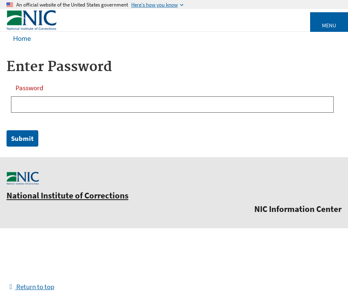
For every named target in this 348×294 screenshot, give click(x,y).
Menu (329, 25)
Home (22, 38)
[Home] (32, 28)
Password (29, 87)
